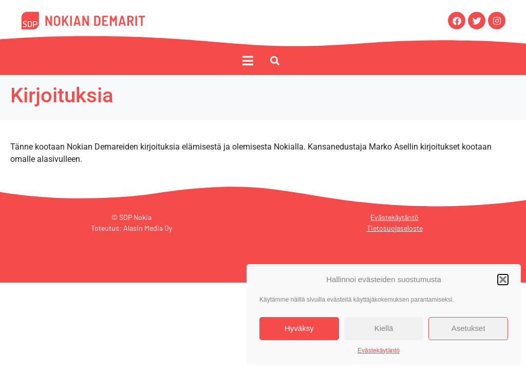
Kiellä (383, 328)
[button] (503, 279)
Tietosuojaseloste (395, 229)
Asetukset (468, 328)
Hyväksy (299, 328)
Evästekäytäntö (379, 350)
